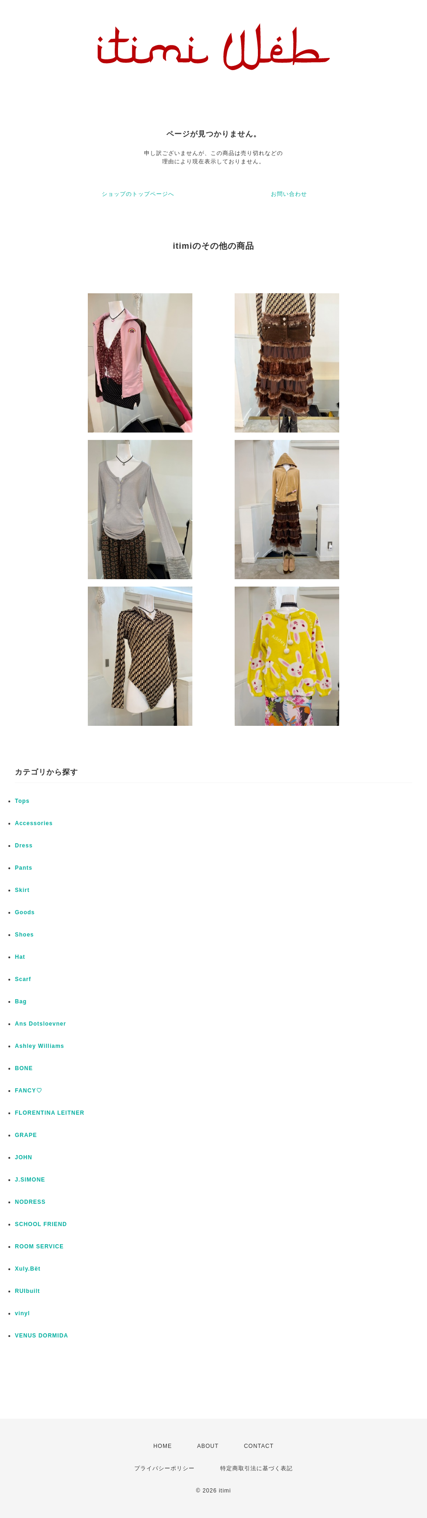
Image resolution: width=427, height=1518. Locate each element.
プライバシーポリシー (164, 1468)
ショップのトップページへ (138, 194)
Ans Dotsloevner (40, 1024)
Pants (24, 868)
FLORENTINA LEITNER (50, 1113)
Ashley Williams (39, 1046)
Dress (24, 845)
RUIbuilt (27, 1291)
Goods (25, 912)
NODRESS (30, 1202)
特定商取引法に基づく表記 (256, 1468)
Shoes (24, 934)
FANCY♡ (28, 1090)
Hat (20, 957)
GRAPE (26, 1135)
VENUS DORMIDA (41, 1335)
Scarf (23, 979)
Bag (21, 1001)
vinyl (22, 1313)
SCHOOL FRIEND (41, 1224)
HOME (162, 1446)
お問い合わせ (289, 194)
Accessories (34, 823)
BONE (24, 1068)
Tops (22, 801)
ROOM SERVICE (39, 1246)
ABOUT (207, 1446)
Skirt (22, 890)
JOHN (23, 1157)
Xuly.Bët (27, 1269)
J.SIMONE (30, 1179)
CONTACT (259, 1446)
